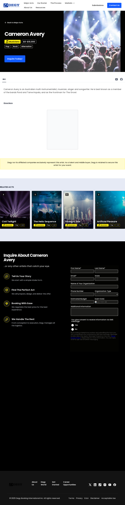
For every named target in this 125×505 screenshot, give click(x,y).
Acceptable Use (108, 498)
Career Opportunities (69, 483)
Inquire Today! (14, 58)
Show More (8, 103)
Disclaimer (95, 498)
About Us (28, 7)
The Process (55, 3)
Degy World (43, 483)
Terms (71, 498)
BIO (4, 79)
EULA (86, 498)
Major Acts (29, 3)
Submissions (98, 5)
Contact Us (114, 5)
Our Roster (42, 3)
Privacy (79, 498)
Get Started (55, 483)
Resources (40, 7)
